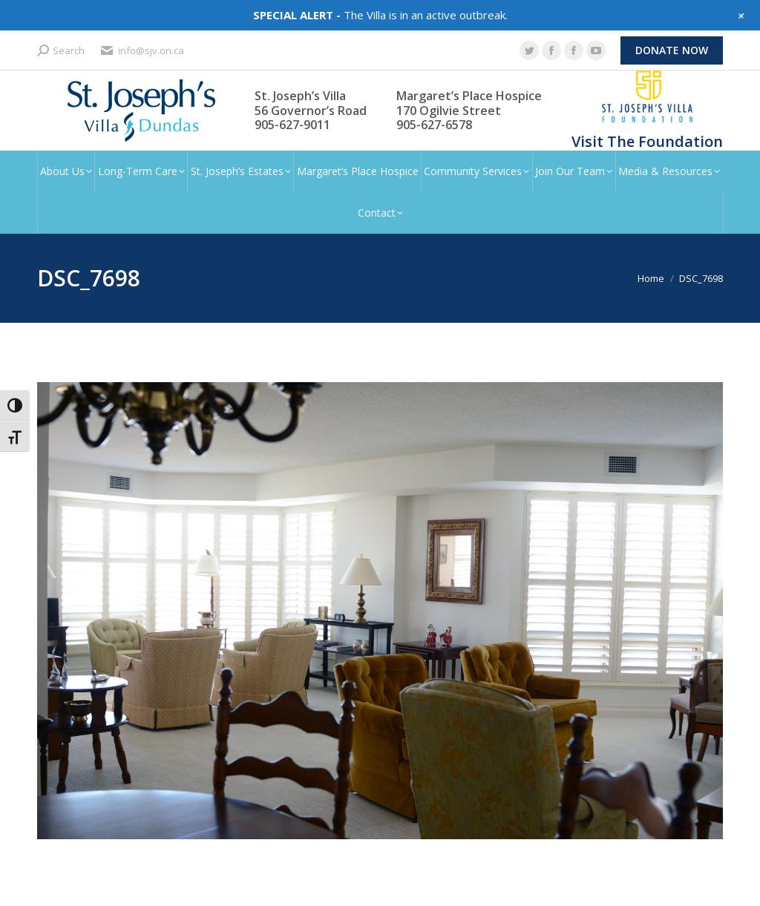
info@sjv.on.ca (141, 51)
